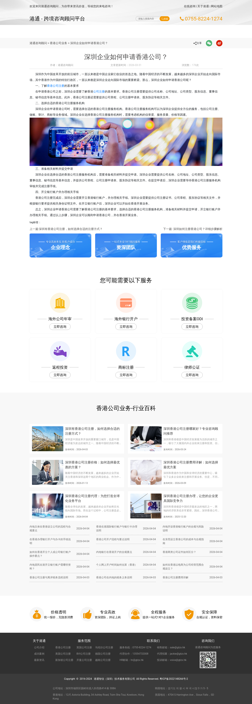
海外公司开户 (163, 31)
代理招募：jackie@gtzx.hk (172, 653)
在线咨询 (189, 6)
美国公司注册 (63, 653)
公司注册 (99, 91)
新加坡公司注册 (64, 660)
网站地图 (216, 6)
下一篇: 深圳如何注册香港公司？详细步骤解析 (192, 229)
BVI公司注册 (83, 653)
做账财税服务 (142, 31)
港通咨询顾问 (38, 43)
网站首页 (80, 31)
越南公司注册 (103, 660)
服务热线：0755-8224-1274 (135, 647)
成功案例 (39, 653)
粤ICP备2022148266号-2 (174, 678)
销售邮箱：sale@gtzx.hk (171, 647)
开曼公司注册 (84, 660)
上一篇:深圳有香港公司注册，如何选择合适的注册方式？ (66, 229)
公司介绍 (39, 647)
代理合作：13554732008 (134, 653)
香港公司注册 (55, 85)
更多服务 (197, 31)
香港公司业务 (58, 43)
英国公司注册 (84, 647)
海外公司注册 (99, 31)
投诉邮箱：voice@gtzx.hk (171, 660)
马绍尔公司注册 (104, 647)
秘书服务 (182, 31)
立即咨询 (60, 327)
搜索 (164, 18)
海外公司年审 (120, 31)
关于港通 (203, 6)
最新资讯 (39, 660)
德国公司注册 (103, 653)
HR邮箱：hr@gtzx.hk (132, 660)
